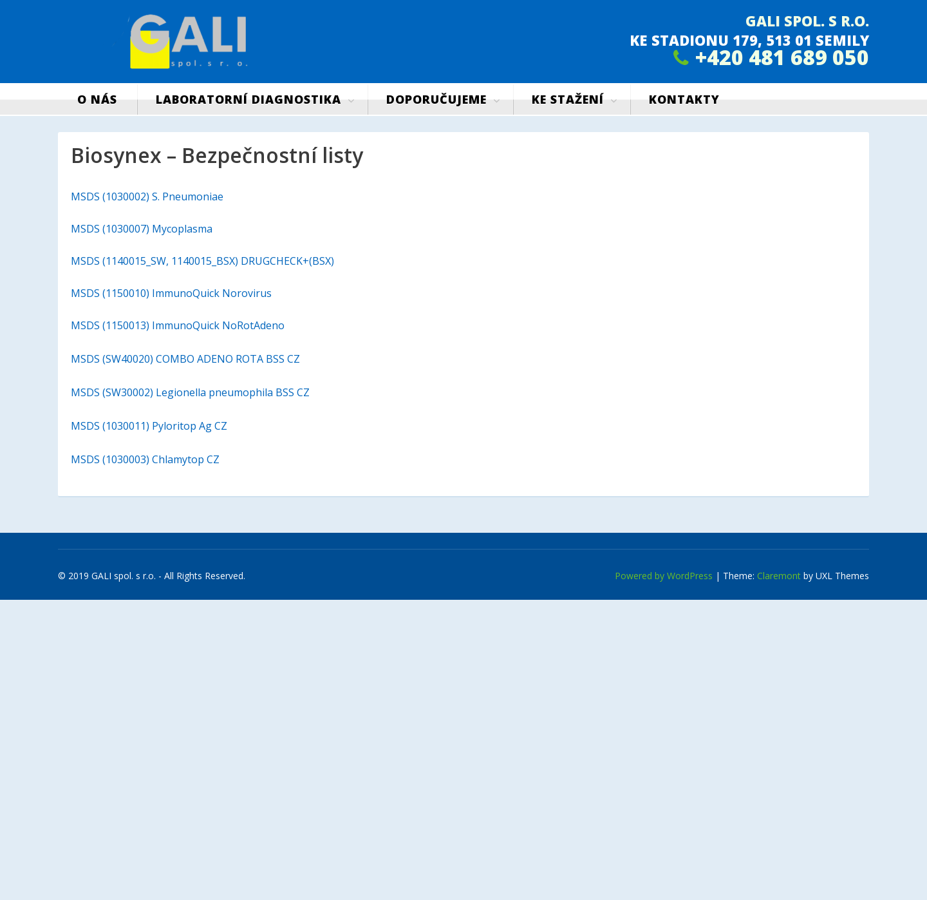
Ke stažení (568, 99)
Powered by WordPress (664, 576)
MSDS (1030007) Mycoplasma (141, 229)
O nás (97, 99)
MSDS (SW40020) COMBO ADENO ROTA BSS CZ (185, 359)
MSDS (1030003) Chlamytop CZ (145, 459)
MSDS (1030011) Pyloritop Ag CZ (149, 426)
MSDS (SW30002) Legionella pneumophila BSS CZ (190, 392)
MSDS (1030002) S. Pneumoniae (147, 196)
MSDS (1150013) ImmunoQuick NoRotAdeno (178, 325)
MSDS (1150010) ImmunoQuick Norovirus (171, 293)
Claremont (779, 576)
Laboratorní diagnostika (248, 99)
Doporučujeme (436, 99)
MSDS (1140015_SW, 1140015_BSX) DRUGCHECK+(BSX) (202, 261)
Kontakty (684, 99)
